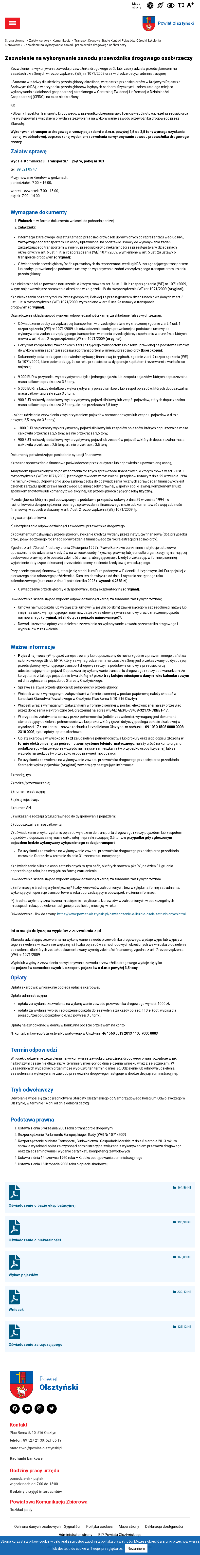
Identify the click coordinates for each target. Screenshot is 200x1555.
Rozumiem (136, 1549)
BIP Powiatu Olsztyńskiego (120, 1534)
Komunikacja (62, 40)
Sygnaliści (72, 1526)
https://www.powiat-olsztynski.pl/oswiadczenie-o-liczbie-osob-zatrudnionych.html (121, 914)
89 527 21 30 (33, 1440)
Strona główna (14, 40)
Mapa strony (136, 5)
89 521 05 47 (27, 169)
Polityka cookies (99, 1526)
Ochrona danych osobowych (37, 1526)
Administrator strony (75, 1534)
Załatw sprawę (39, 40)
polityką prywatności (117, 1541)
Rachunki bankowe (26, 1458)
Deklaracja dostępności (164, 1526)
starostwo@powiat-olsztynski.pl (36, 1448)
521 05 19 (53, 1440)
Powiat (176, 23)
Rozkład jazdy (21, 1509)
